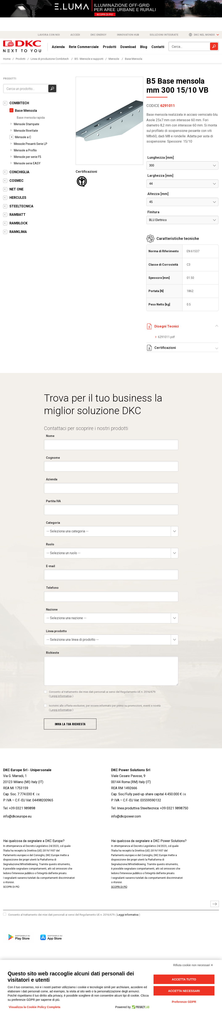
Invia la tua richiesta (70, 724)
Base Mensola (133, 58)
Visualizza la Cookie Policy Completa (34, 1007)
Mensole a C (23, 137)
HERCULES (17, 198)
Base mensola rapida (31, 117)
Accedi (75, 34)
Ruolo (50, 544)
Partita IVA (53, 501)
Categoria (53, 522)
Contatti (157, 47)
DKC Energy (98, 34)
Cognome (53, 457)
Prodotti (109, 47)
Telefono (52, 587)
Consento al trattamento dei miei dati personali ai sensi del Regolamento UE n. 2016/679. (102, 694)
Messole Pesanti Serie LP (30, 144)
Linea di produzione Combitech (50, 58)
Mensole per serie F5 (27, 157)
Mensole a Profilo (25, 150)
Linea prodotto (56, 631)
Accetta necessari (184, 991)
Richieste (52, 652)
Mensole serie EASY (27, 163)
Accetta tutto (184, 979)
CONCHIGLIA (19, 172)
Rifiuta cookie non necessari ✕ (193, 965)
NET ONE (16, 189)
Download (128, 47)
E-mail (50, 566)
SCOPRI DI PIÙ (11, 886)
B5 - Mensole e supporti (89, 58)
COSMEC (16, 181)
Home (7, 58)
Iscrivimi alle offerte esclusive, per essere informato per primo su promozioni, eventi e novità (104, 707)
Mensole (114, 58)
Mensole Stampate (26, 124)
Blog (143, 47)
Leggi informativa (61, 696)
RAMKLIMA (18, 232)
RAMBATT (17, 215)
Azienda (58, 47)
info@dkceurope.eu (17, 816)
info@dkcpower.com (126, 816)
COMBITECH (19, 103)
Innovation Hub (128, 34)
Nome (50, 436)
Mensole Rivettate (26, 130)
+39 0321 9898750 (174, 808)
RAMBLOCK (18, 223)
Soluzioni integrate (164, 34)
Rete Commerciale (84, 47)
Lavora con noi (49, 34)
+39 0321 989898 (22, 808)
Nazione (52, 609)
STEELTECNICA (21, 206)
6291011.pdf (166, 337)
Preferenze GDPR (184, 1001)
